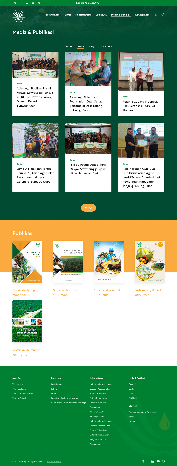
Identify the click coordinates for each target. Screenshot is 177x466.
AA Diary (132, 421)
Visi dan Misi (17, 384)
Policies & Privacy (54, 461)
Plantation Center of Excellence (142, 412)
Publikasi (133, 398)
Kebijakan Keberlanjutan (101, 384)
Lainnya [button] (88, 207)
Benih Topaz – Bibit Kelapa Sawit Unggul (68, 402)
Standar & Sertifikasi (98, 393)
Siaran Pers (106, 46)
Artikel (68, 46)
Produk (54, 393)
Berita (80, 46)
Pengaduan (95, 407)
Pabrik (54, 388)
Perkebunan (56, 384)
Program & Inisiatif (98, 402)
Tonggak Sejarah (19, 398)
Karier (131, 416)
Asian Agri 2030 (97, 411)
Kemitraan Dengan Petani (23, 393)
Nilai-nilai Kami (19, 388)
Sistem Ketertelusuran (99, 398)
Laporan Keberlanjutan (100, 388)
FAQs (92, 46)
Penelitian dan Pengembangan (64, 398)
